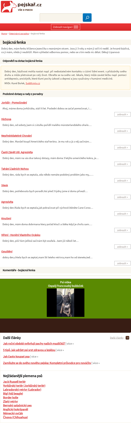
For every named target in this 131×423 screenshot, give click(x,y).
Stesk (4, 185)
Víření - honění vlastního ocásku (20, 235)
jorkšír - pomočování (14, 102)
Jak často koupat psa (16, 356)
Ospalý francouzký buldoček (65, 286)
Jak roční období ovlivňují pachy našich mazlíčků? (34, 343)
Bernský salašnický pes (17, 405)
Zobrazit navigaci (65, 27)
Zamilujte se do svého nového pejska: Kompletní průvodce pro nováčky (47, 363)
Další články (116, 337)
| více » (69, 343)
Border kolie (10, 397)
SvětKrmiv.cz (33, 83)
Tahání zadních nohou (15, 168)
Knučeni (6, 218)
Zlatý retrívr (10, 401)
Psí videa (65, 282)
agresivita (7, 202)
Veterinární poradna (19, 33)
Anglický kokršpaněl (15, 409)
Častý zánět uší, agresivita (17, 152)
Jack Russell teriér (14, 382)
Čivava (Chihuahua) (15, 417)
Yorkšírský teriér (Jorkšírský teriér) (24, 386)
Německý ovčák (13, 413)
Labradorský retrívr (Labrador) (22, 390)
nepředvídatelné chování (16, 135)
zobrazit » (122, 114)
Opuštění (6, 251)
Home (4, 33)
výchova (6, 119)
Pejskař (22, 6)
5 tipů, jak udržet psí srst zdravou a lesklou (29, 350)
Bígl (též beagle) (13, 393)
